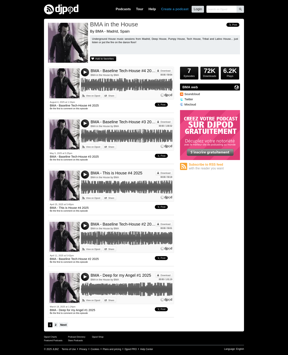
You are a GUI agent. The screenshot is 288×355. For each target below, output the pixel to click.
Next (63, 324)
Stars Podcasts (75, 340)
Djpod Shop (98, 337)
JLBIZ (55, 349)
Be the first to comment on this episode (69, 108)
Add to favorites (104, 58)
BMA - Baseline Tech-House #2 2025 (123, 224)
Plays (230, 72)
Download (165, 71)
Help (152, 9)
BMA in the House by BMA (105, 75)
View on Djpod (93, 95)
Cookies (95, 349)
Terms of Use (69, 349)
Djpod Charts (50, 337)
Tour (139, 9)
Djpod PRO (131, 349)
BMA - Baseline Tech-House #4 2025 (123, 71)
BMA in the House (114, 24)
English (240, 349)
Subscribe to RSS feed (214, 166)
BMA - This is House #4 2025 (116, 173)
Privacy (83, 349)
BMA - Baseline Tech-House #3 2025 (123, 122)
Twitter (188, 99)
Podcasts (123, 9)
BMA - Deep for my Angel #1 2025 (121, 275)
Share (111, 95)
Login (198, 9)
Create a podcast (174, 9)
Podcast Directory (76, 337)
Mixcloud (190, 104)
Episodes (189, 72)
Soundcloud (192, 94)
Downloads (209, 72)
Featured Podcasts (53, 340)
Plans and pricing (112, 349)
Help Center (146, 349)
